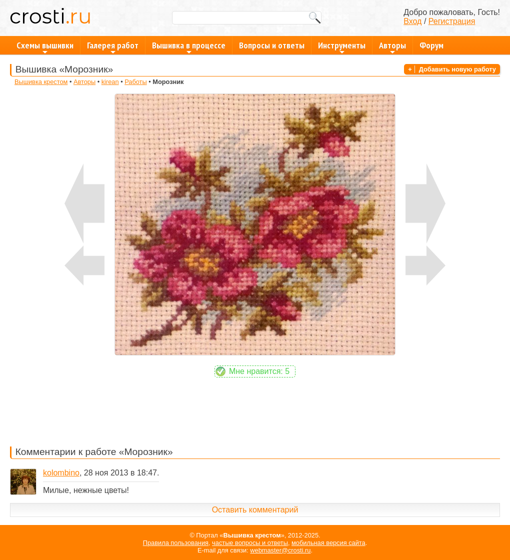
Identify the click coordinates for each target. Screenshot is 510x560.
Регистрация (452, 21)
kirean (110, 82)
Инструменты (342, 47)
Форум (432, 45)
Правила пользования (175, 542)
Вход (413, 21)
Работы (135, 82)
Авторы (392, 47)
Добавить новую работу (457, 69)
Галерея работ (112, 47)
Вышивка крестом (41, 82)
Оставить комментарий (255, 510)
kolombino (61, 472)
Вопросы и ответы (271, 45)
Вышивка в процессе (189, 47)
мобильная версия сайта (329, 542)
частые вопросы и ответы (250, 542)
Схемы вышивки (45, 47)
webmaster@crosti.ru (280, 550)
